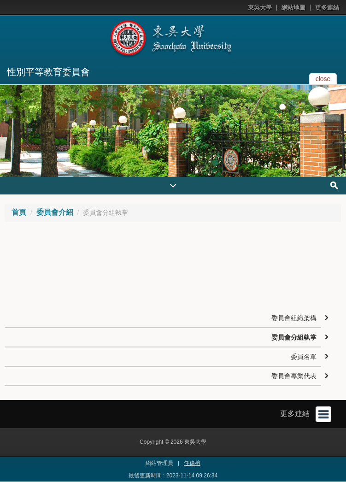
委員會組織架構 (294, 318)
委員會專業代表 (294, 376)
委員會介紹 (54, 212)
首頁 (19, 212)
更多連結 (327, 8)
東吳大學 (260, 8)
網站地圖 (293, 8)
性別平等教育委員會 (48, 72)
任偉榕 (192, 463)
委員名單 (304, 356)
